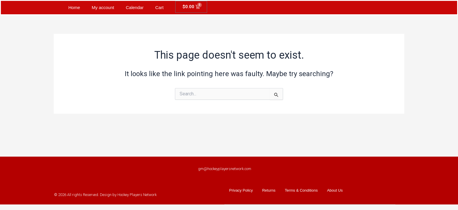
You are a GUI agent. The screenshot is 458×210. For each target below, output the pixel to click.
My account (103, 7)
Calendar (135, 7)
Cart (159, 7)
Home (74, 7)
